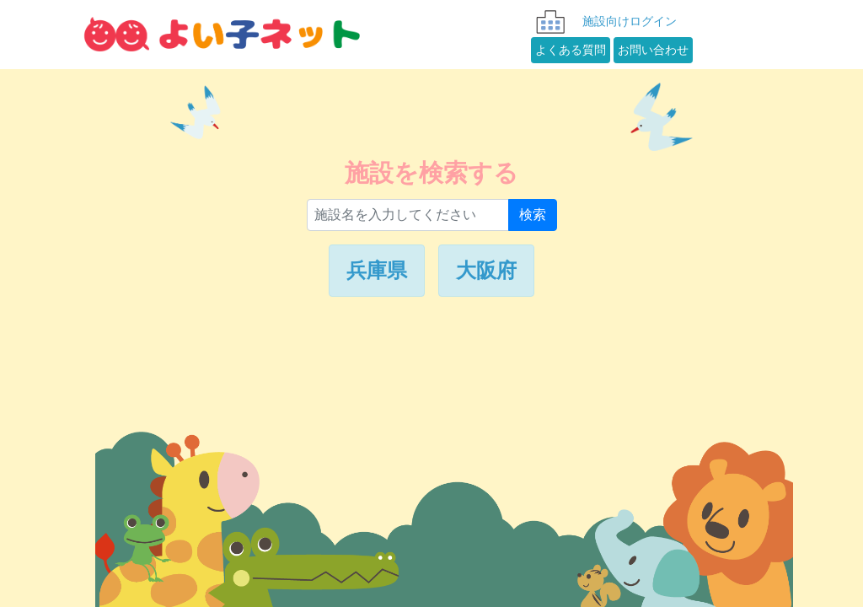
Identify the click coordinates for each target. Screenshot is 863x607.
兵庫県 (376, 270)
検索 (532, 215)
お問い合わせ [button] (653, 53)
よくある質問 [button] (570, 53)
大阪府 (486, 270)
